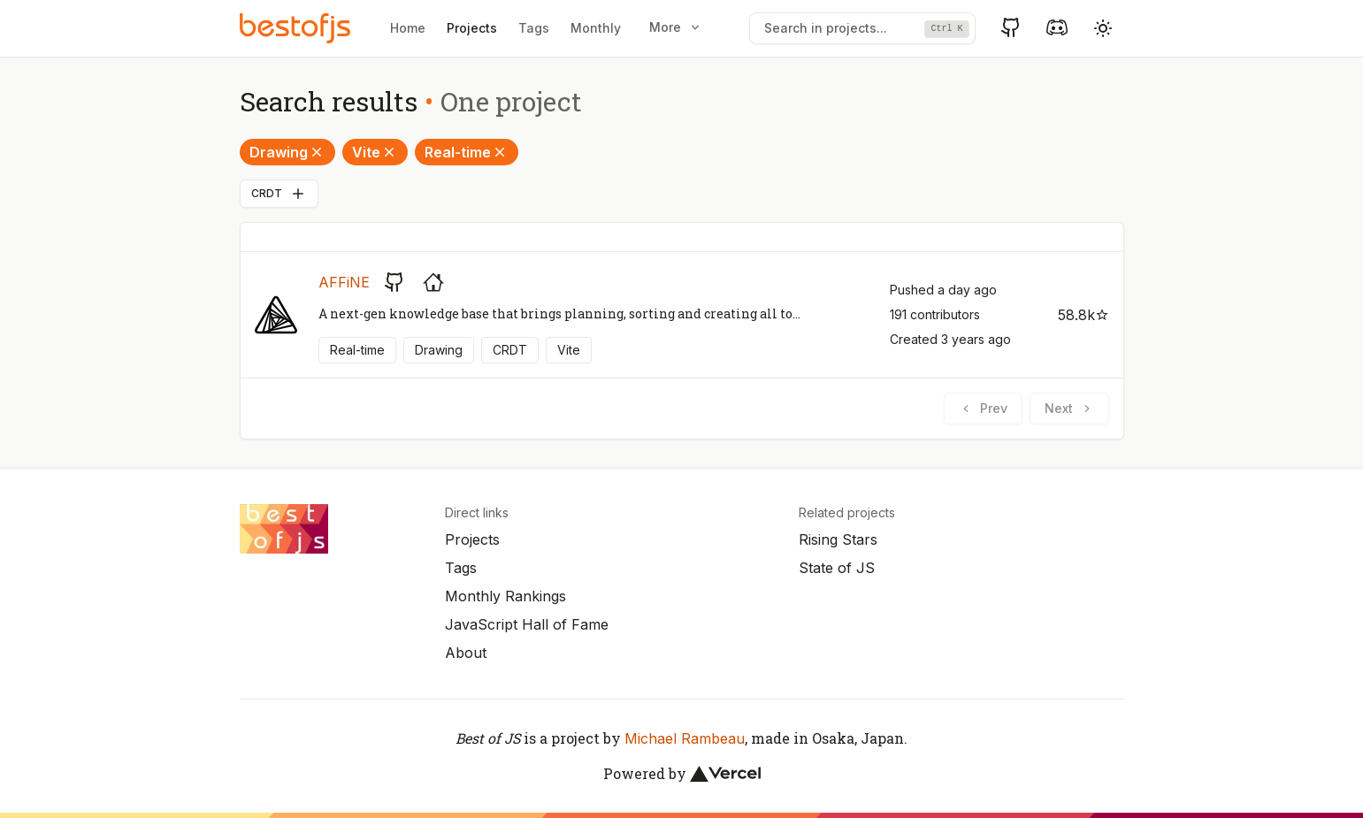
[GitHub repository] (394, 282)
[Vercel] (725, 774)
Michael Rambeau (684, 738)
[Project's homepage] (433, 282)
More (675, 26)
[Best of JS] (297, 27)
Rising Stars (838, 539)
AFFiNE (344, 282)
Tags (533, 27)
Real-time (467, 152)
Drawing (287, 152)
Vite (375, 152)
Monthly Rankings (505, 596)
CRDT (279, 194)
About (465, 652)
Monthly (595, 27)
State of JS (837, 568)
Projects (472, 27)
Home (407, 27)
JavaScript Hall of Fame (527, 624)
